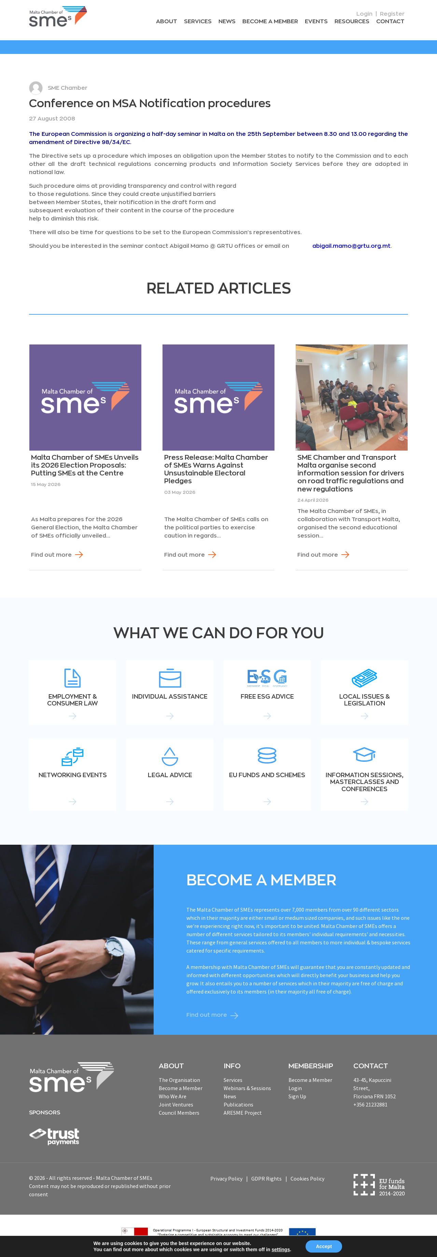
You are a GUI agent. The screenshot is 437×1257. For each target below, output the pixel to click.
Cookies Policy (307, 1178)
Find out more (51, 555)
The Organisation (179, 1079)
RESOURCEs (353, 22)
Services (201, 22)
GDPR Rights (266, 1178)
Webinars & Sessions (247, 1087)
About (171, 22)
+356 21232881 (370, 1104)
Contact (391, 22)
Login (364, 14)
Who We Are (172, 1095)
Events (318, 22)
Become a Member (272, 22)
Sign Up (297, 1095)
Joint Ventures (176, 1104)
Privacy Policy (226, 1178)
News (230, 22)
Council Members (179, 1112)
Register (392, 14)
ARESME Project (243, 1112)
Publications (238, 1104)
